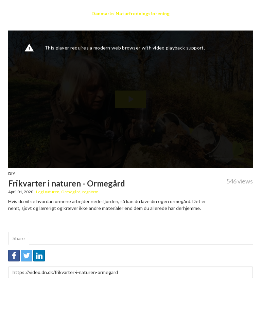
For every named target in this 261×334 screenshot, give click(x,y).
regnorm (90, 191)
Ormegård (71, 191)
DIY (11, 173)
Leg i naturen (47, 191)
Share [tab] (19, 238)
